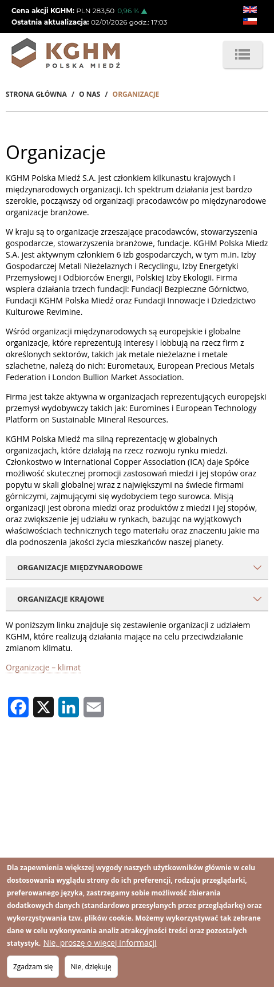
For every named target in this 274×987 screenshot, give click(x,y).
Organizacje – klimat (43, 667)
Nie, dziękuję (91, 967)
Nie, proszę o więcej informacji (99, 943)
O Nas (89, 94)
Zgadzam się (33, 967)
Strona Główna (36, 94)
